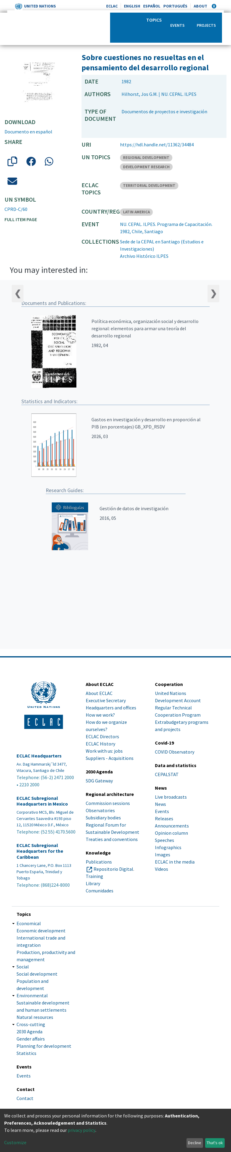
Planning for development (44, 1046)
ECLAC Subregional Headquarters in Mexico (42, 801)
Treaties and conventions (112, 839)
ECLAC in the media (175, 862)
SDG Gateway (99, 781)
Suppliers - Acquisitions (110, 758)
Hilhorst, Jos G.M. (140, 94)
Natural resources (35, 1017)
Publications (99, 862)
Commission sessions (108, 803)
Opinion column (171, 833)
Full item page (21, 219)
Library (93, 883)
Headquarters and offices (111, 708)
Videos (161, 869)
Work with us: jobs (104, 751)
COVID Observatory (174, 752)
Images (162, 855)
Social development (37, 974)
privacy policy (81, 1130)
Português (175, 6)
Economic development (41, 931)
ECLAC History (100, 744)
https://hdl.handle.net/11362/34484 (157, 145)
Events (177, 25)
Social (23, 967)
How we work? (100, 715)
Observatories (100, 810)
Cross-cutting (31, 1024)
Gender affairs (31, 1039)
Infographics (168, 847)
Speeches (164, 840)
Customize (15, 1142)
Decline (194, 1142)
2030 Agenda (29, 1032)
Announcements (172, 826)
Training (94, 876)
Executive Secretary (106, 700)
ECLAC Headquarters (39, 756)
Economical (29, 923)
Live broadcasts (171, 797)
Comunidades (99, 891)
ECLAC (112, 6)
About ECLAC (99, 693)
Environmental (32, 995)
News (160, 804)
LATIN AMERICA (136, 212)
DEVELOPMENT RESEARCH (146, 166)
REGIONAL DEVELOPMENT (146, 157)
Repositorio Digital (113, 869)
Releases (164, 818)
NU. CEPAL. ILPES (178, 94)
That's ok (215, 1142)
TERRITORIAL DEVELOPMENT (149, 185)
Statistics (26, 1053)
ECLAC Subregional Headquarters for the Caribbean (40, 851)
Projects (206, 25)
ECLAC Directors (102, 736)
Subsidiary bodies (103, 818)
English (132, 6)
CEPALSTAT (167, 774)
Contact (25, 1098)
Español (151, 6)
